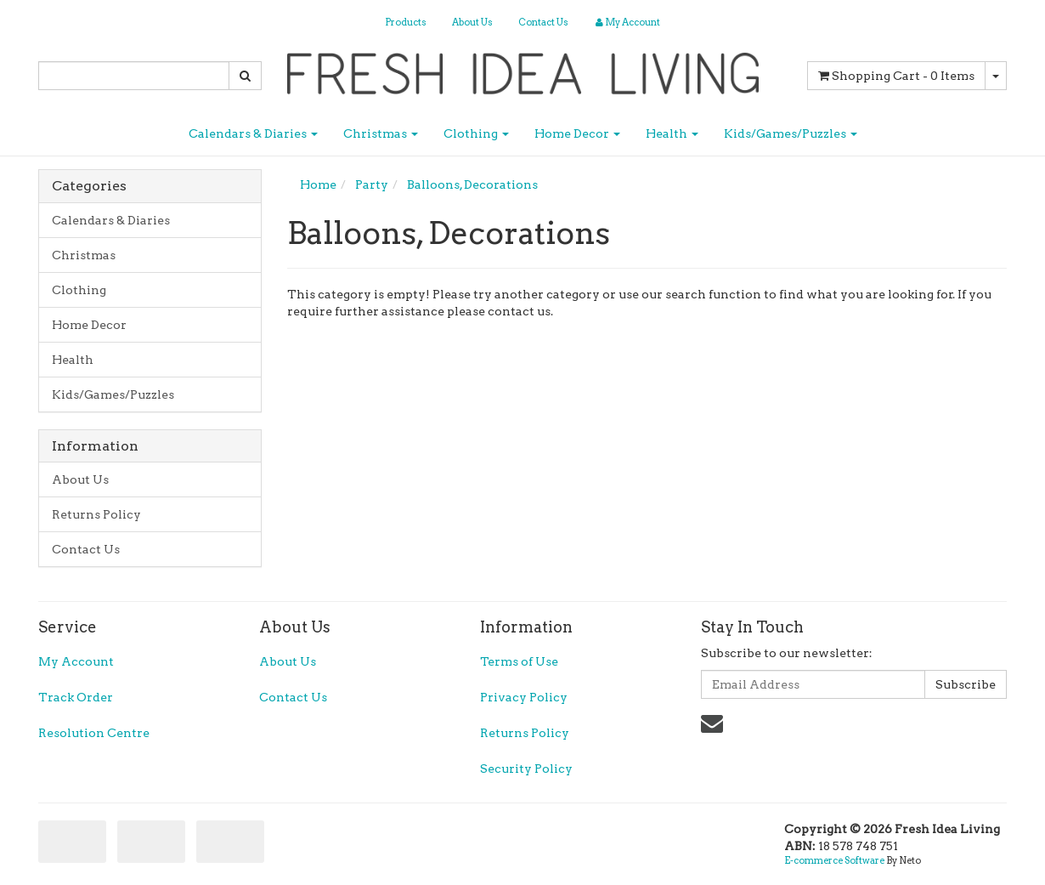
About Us (472, 22)
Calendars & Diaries (253, 133)
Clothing (476, 133)
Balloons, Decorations (472, 184)
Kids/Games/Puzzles (790, 133)
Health (672, 133)
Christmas (380, 133)
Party (371, 184)
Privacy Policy (524, 697)
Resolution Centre (94, 733)
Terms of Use (519, 661)
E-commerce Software (834, 860)
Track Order (75, 697)
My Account (76, 661)
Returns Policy (96, 514)
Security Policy (526, 768)
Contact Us (543, 22)
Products (405, 22)
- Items (896, 75)
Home (318, 184)
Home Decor (577, 133)
